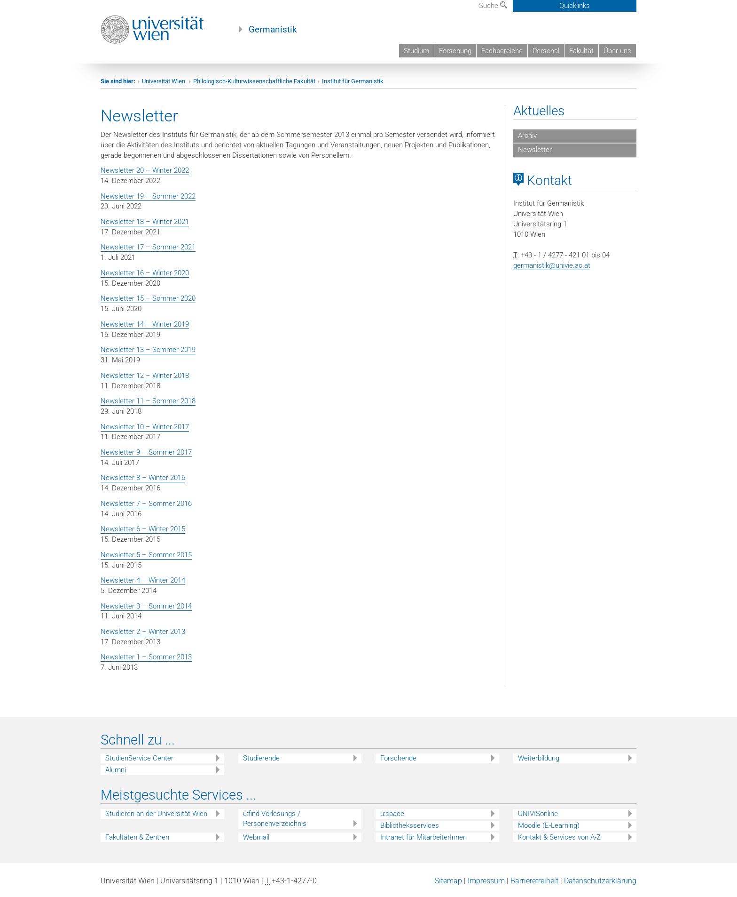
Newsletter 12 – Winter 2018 (145, 375)
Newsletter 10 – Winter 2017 (145, 427)
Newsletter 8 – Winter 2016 (143, 477)
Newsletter (535, 149)
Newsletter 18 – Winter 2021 (145, 221)
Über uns (617, 51)
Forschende (398, 758)
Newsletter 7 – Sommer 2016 (146, 503)
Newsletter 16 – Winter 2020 (145, 273)
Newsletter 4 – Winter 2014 (143, 580)
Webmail (256, 837)
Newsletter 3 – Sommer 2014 (146, 606)
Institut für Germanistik (353, 81)
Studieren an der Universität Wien (156, 813)
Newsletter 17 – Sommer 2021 (148, 247)
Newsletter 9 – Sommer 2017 (146, 452)
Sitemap (448, 880)
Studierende (261, 758)
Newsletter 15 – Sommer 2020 (148, 298)
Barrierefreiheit (534, 880)
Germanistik (273, 29)
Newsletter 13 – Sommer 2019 (148, 349)
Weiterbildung (538, 758)
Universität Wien (164, 81)
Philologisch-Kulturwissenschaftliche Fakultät (254, 81)
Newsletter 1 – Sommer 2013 (146, 657)
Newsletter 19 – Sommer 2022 (148, 196)
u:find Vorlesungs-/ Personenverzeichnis (274, 818)
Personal (546, 51)
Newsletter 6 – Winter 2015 (143, 529)
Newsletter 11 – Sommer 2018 (148, 401)
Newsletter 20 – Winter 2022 (145, 170)
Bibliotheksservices (409, 825)
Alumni (115, 770)
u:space (392, 813)
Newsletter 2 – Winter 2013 (143, 631)
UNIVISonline (538, 813)
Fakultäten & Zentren (137, 837)
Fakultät (581, 51)
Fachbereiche (502, 51)
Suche (493, 5)
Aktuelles (539, 111)
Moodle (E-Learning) (549, 825)
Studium (416, 51)
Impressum (486, 880)
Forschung (455, 51)
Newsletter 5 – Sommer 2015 (146, 555)
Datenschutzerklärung (600, 880)
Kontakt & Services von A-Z (559, 837)
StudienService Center (139, 758)
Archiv (527, 135)
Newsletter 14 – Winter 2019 (145, 324)
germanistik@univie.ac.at (551, 265)
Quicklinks (574, 5)
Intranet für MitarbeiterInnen (423, 837)
